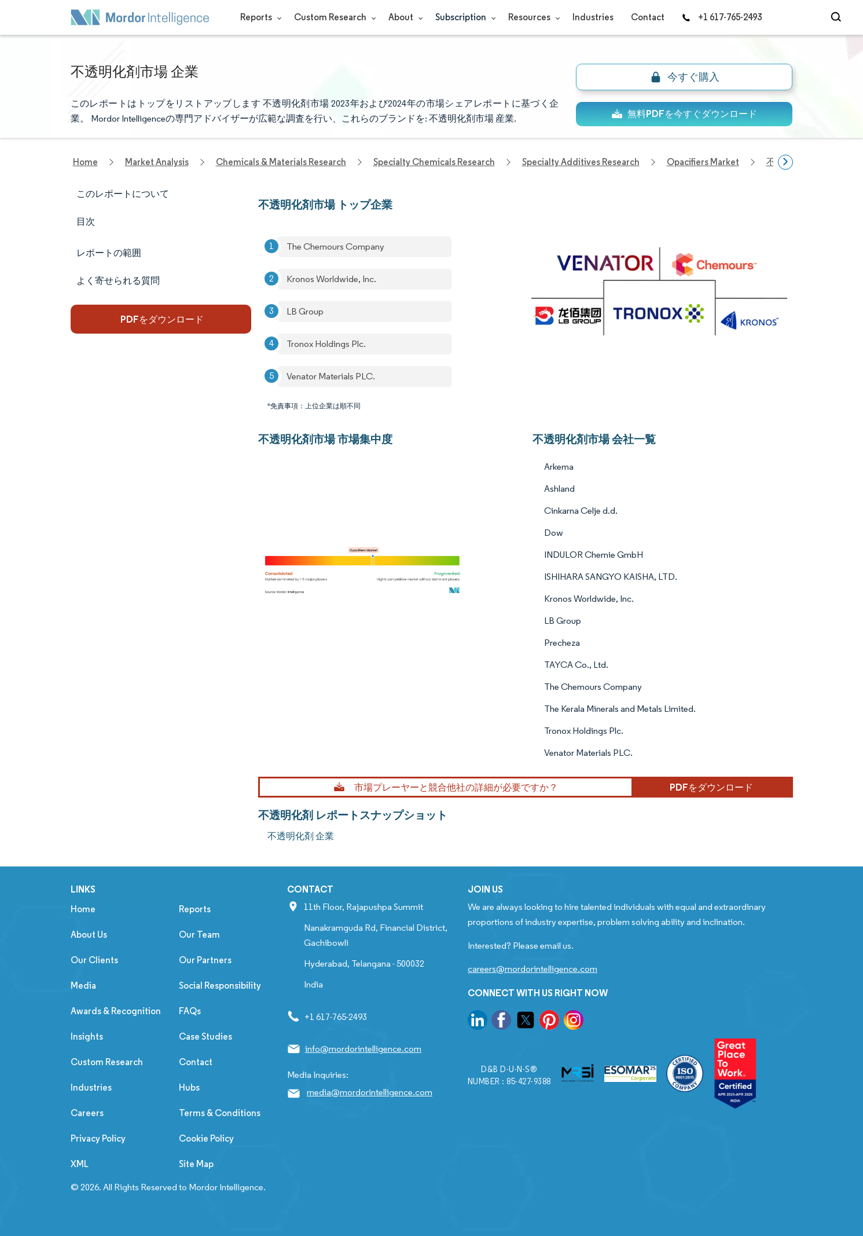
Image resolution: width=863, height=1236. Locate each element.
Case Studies (205, 1036)
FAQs (190, 1010)
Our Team (199, 934)
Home (83, 909)
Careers (87, 1112)
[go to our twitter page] (525, 1022)
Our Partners (205, 960)
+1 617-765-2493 (722, 17)
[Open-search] (838, 17)
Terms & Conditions (219, 1112)
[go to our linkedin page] (477, 1022)
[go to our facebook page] (501, 1022)
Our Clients (94, 960)
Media (83, 985)
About (403, 17)
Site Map (196, 1163)
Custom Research (332, 17)
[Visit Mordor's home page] (140, 17)
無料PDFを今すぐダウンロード (684, 114)
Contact (647, 17)
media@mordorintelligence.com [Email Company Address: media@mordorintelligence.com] (369, 1092)
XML (80, 1163)
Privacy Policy (98, 1138)
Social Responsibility (220, 985)
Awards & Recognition (116, 1010)
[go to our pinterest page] (549, 1022)
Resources (531, 17)
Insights (87, 1036)
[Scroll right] (785, 162)
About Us (89, 934)
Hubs (189, 1087)
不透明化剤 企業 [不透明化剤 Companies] (300, 836)
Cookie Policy (206, 1138)
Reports (258, 17)
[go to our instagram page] (573, 1022)
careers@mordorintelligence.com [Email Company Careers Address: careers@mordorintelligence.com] (532, 968)
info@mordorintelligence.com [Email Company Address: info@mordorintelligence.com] (363, 1048)
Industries (593, 17)
